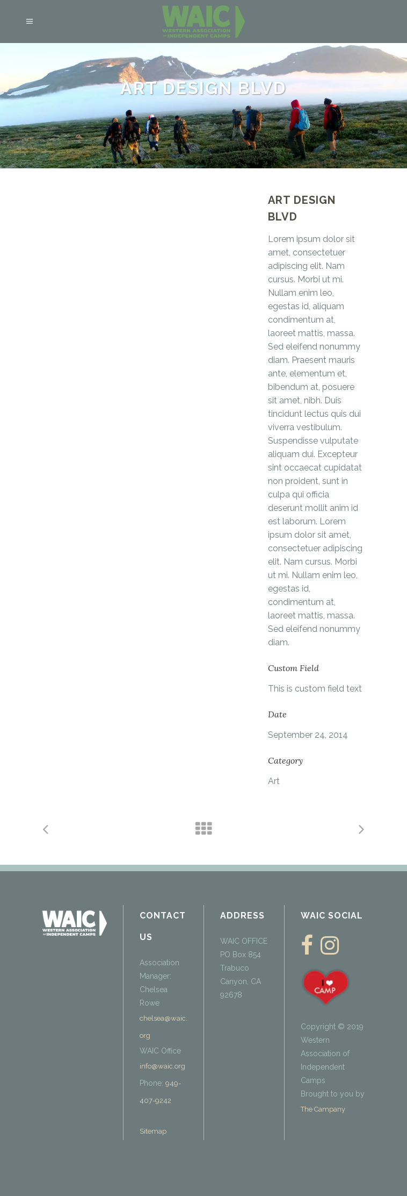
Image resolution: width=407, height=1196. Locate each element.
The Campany (323, 1109)
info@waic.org (162, 1066)
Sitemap (153, 1131)
